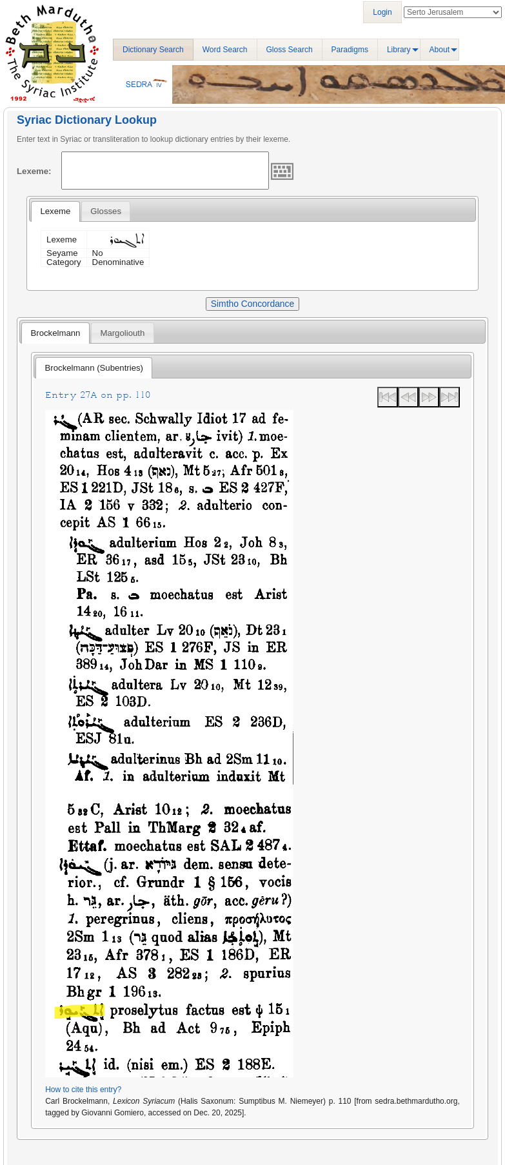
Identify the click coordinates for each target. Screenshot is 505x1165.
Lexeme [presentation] (55, 211)
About (440, 49)
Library (399, 49)
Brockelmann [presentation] (55, 333)
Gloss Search (289, 49)
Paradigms (350, 49)
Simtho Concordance (252, 304)
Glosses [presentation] (105, 211)
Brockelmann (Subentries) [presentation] (94, 368)
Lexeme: (34, 171)
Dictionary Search (153, 49)
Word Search (225, 49)
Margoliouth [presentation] (122, 333)
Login (382, 12)
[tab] (55, 211)
